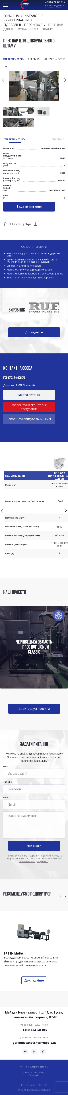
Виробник (34, 59)
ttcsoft (43, 1085)
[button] (65, 80)
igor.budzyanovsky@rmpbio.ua (34, 1043)
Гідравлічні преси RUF (22, 24)
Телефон (34, 787)
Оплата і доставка (34, 1072)
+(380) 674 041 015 (55, 2)
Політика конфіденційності (34, 1066)
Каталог (32, 15)
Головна (11, 15)
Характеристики (13, 59)
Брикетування (16, 20)
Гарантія (34, 1075)
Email (34, 802)
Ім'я (34, 771)
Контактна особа (54, 59)
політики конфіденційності (33, 861)
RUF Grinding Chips (20, 224)
